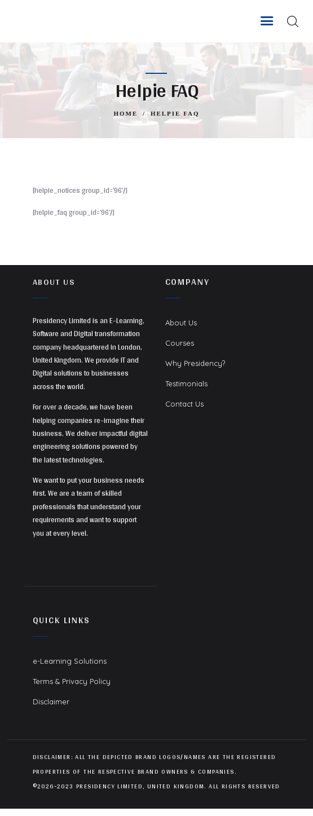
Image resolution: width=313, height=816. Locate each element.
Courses (179, 342)
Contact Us (184, 403)
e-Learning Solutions (70, 660)
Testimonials (186, 383)
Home (125, 113)
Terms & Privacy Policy (72, 681)
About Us (181, 322)
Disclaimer (51, 701)
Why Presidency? (195, 363)
